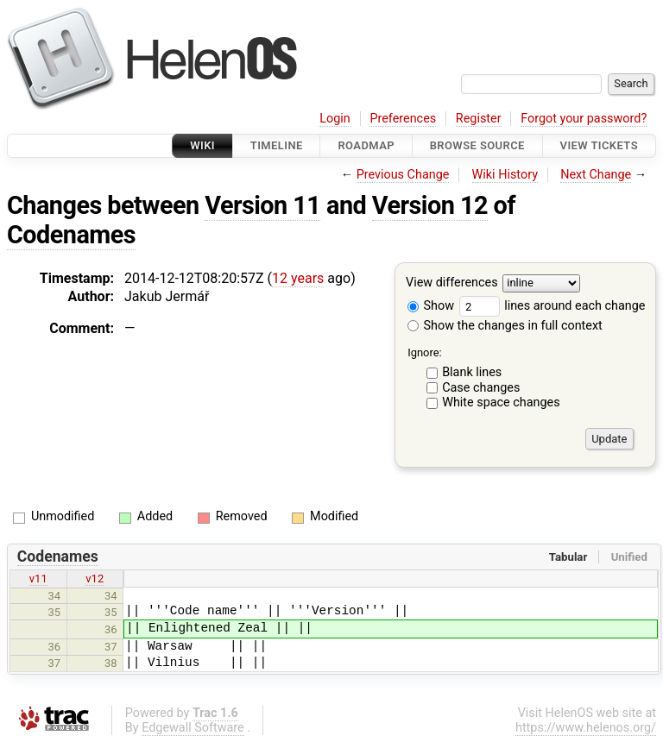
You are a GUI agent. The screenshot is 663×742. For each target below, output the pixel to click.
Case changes (481, 387)
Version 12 (430, 205)
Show (430, 306)
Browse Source (477, 145)
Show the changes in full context (505, 325)
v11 (38, 578)
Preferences (402, 118)
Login (334, 118)
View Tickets (599, 145)
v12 (94, 578)
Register (479, 118)
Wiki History (505, 174)
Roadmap (366, 145)
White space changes (501, 402)
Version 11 (262, 205)
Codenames (71, 234)
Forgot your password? (584, 118)
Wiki (202, 145)
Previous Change (403, 174)
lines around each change (552, 306)
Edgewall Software (193, 727)
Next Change (595, 174)
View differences (452, 283)
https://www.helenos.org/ (585, 727)
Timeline (276, 145)
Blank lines (472, 372)
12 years (298, 278)
